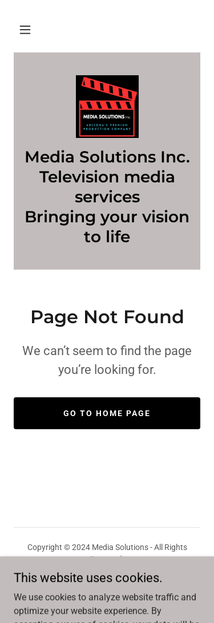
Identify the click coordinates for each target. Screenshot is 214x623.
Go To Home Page (107, 413)
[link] (107, 106)
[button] (25, 29)
